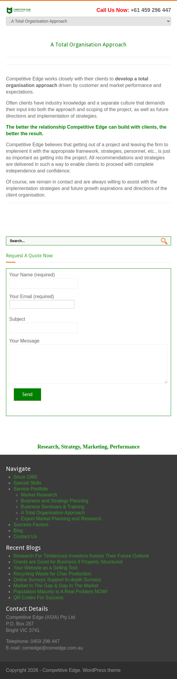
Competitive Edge (61, 670)
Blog (18, 530)
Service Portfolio (30, 488)
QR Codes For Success (38, 597)
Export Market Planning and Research (61, 518)
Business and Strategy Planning (54, 500)
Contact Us (25, 536)
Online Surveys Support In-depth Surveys (57, 579)
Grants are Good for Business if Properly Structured (67, 561)
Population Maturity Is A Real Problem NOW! (60, 591)
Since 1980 (25, 476)
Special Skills (27, 482)
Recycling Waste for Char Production (52, 573)
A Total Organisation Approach (53, 512)
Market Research (39, 494)
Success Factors (30, 524)
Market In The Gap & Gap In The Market (55, 585)
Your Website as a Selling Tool (45, 567)
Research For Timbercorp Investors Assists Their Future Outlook (81, 555)
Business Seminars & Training (52, 506)
